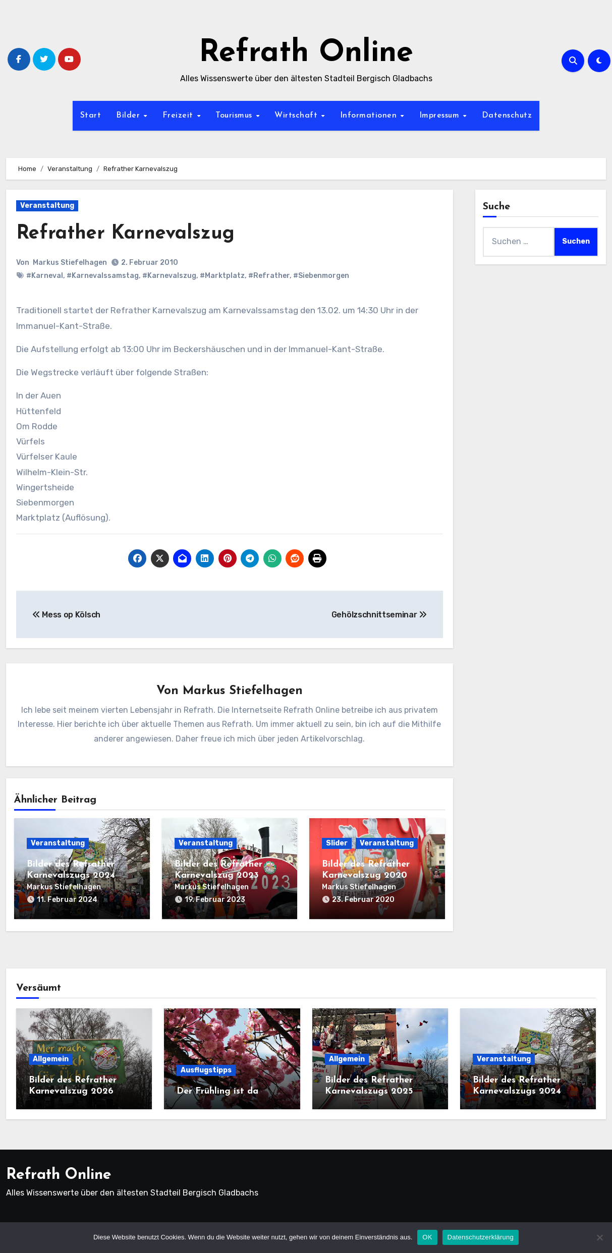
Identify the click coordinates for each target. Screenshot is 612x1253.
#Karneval (44, 275)
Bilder (129, 115)
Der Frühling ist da (217, 1091)
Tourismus (235, 115)
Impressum (440, 115)
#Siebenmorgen (321, 275)
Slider (337, 843)
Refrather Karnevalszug (125, 234)
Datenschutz (507, 115)
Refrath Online (306, 53)
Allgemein (51, 1059)
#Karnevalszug (169, 275)
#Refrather (269, 275)
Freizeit (179, 115)
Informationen (370, 115)
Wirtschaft (297, 115)
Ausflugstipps (206, 1070)
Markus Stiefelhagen (70, 262)
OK (427, 1237)
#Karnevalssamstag (103, 275)
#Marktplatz (222, 275)
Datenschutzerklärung (481, 1237)
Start (90, 115)
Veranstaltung (47, 205)
